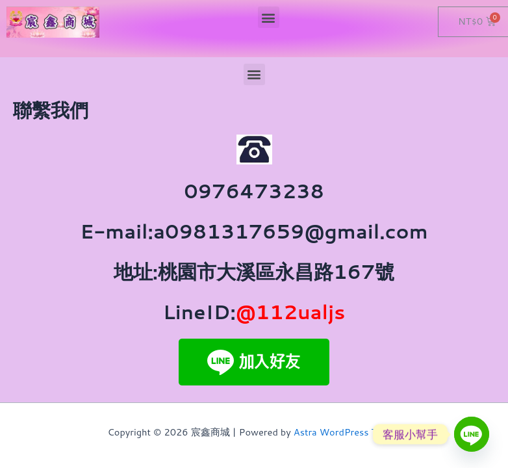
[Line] (471, 434)
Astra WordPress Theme (347, 432)
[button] (268, 17)
